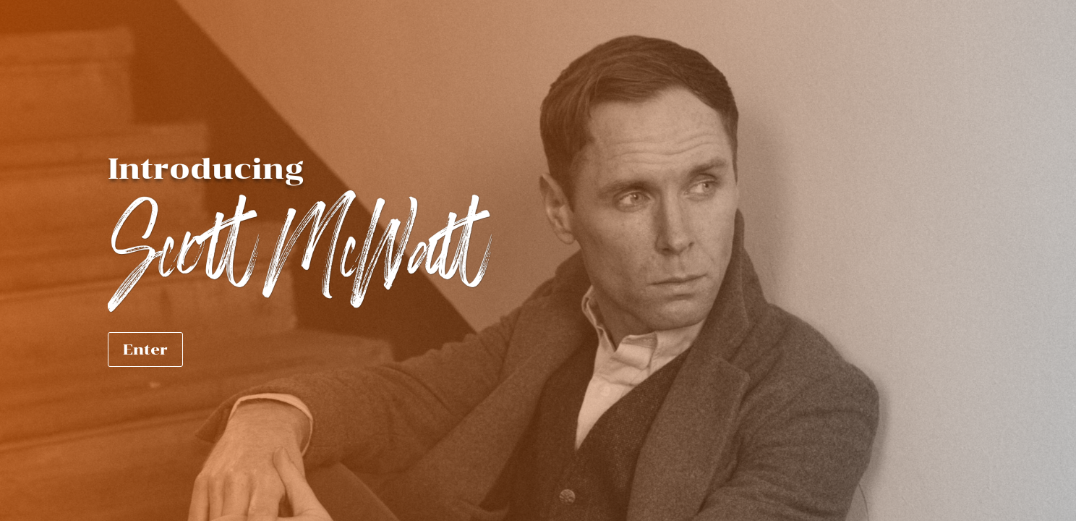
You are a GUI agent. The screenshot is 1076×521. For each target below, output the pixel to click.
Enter (145, 349)
